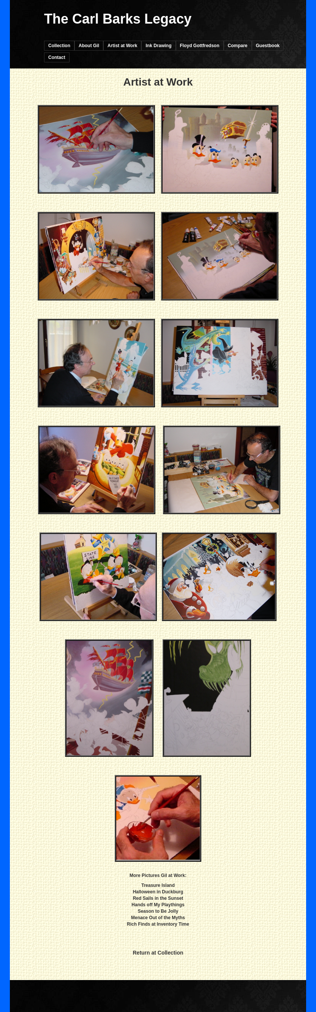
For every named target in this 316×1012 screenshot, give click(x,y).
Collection (59, 45)
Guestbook (268, 45)
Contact (56, 57)
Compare (238, 45)
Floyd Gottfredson (200, 45)
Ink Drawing (158, 45)
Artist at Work (122, 45)
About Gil (89, 45)
